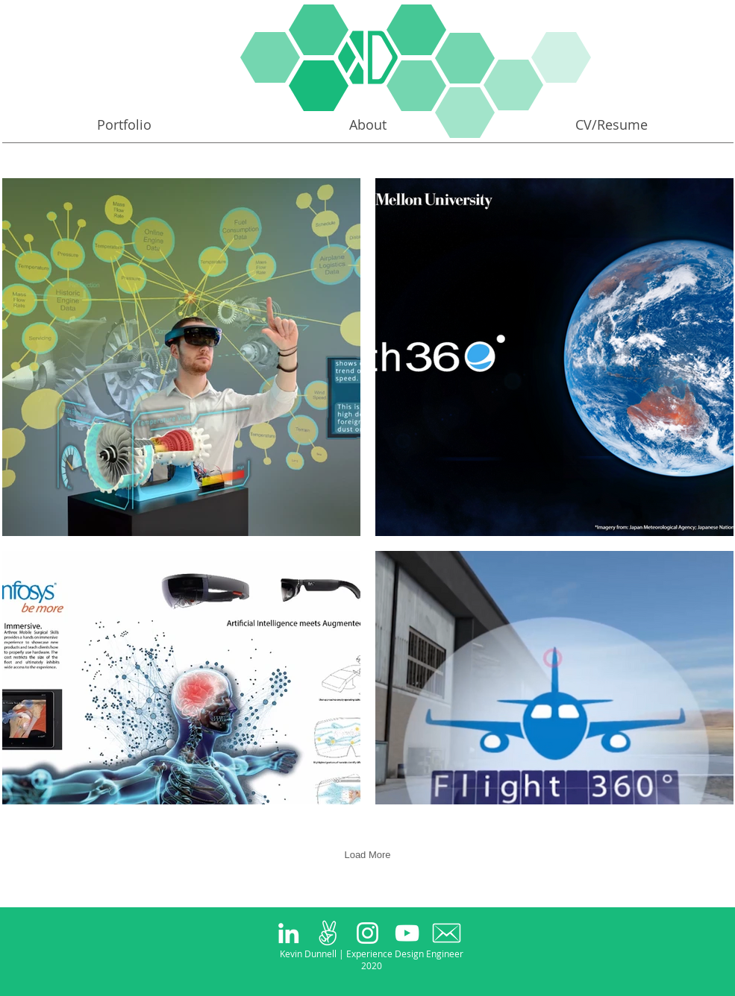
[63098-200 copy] (446, 933)
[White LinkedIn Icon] (288, 933)
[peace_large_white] (328, 933)
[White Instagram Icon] (367, 933)
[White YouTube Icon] (407, 933)
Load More (367, 854)
